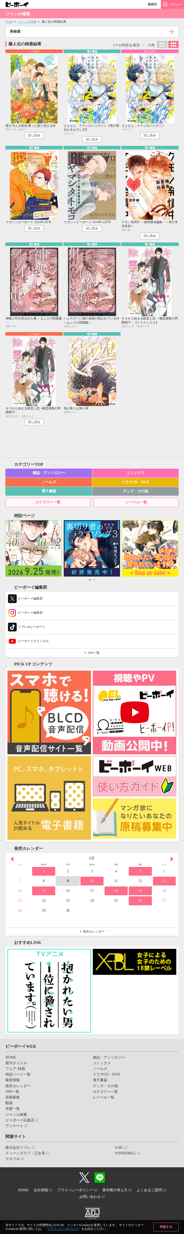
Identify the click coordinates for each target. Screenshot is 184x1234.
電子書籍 (49, 491)
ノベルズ (49, 482)
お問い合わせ (90, 1197)
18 (116, 891)
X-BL (119, 1148)
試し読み (34, 135)
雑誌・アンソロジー (49, 473)
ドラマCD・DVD (135, 482)
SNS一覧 (93, 653)
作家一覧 (12, 1109)
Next (172, 859)
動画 (9, 1103)
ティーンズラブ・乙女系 (25, 1153)
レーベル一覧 (136, 502)
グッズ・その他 (135, 491)
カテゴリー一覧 (47, 502)
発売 (152, 4)
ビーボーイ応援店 (19, 1120)
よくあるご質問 (149, 1190)
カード (173, 44)
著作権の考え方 (114, 1190)
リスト (162, 44)
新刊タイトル (16, 1063)
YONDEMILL (125, 1153)
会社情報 (41, 1190)
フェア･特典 (15, 1069)
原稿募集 (12, 1097)
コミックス (135, 473)
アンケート (14, 1126)
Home (9, 21)
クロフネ (12, 1159)
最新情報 (12, 1080)
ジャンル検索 (27, 21)
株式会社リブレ (18, 1148)
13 (164, 881)
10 (92, 881)
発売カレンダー (94, 931)
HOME (10, 1057)
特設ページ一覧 (18, 1074)
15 (43, 891)
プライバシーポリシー (62, 1229)
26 (140, 900)
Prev (11, 859)
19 (140, 891)
